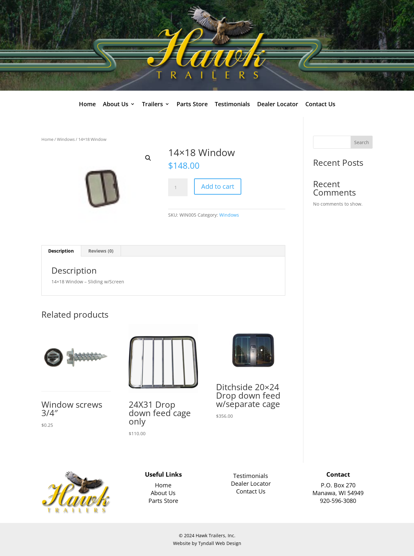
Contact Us (320, 105)
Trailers (152, 105)
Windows (66, 139)
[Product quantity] (178, 187)
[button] (148, 158)
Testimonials (232, 105)
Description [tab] (61, 251)
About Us (115, 105)
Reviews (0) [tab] (101, 251)
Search (361, 142)
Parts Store (192, 105)
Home (87, 105)
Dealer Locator (277, 105)
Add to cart (217, 186)
